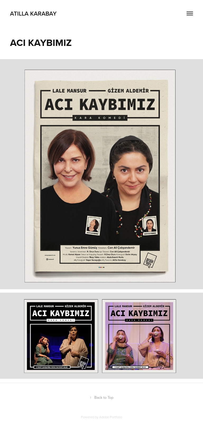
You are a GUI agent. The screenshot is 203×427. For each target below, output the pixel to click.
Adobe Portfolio (110, 417)
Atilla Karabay (33, 13)
